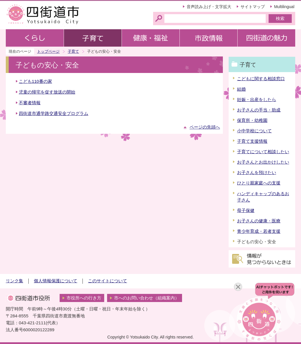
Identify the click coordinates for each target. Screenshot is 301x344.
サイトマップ (253, 6)
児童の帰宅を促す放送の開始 (47, 92)
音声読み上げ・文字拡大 (209, 6)
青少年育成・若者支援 (258, 231)
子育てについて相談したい (263, 151)
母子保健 (245, 210)
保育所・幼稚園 (252, 120)
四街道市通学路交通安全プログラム (53, 113)
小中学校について (254, 131)
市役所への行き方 (84, 298)
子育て (73, 51)
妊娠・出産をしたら (256, 99)
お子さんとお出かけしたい (263, 162)
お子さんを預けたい (256, 172)
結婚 (241, 89)
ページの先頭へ (205, 127)
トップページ (48, 51)
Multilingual (284, 6)
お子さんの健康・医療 (258, 221)
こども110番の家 (35, 81)
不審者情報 (30, 102)
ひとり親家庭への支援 (258, 183)
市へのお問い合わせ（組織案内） (146, 298)
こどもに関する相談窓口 (261, 78)
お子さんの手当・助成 (258, 110)
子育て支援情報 (252, 141)
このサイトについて (107, 281)
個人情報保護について (55, 281)
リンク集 (14, 281)
